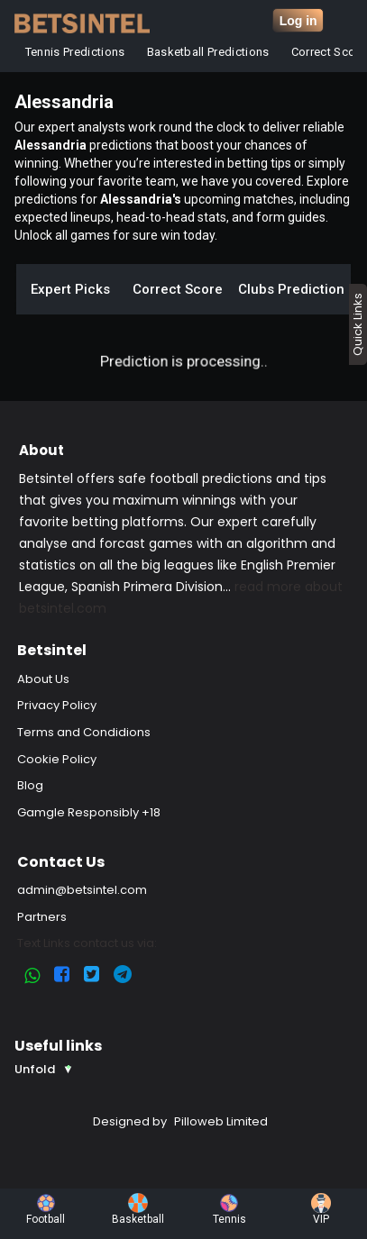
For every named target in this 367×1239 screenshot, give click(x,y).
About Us (43, 679)
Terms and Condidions (84, 732)
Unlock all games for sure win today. (115, 235)
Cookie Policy (56, 759)
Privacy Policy (56, 705)
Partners (42, 916)
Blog (30, 785)
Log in (298, 21)
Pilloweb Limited (221, 1121)
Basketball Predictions (208, 52)
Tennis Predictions (75, 52)
